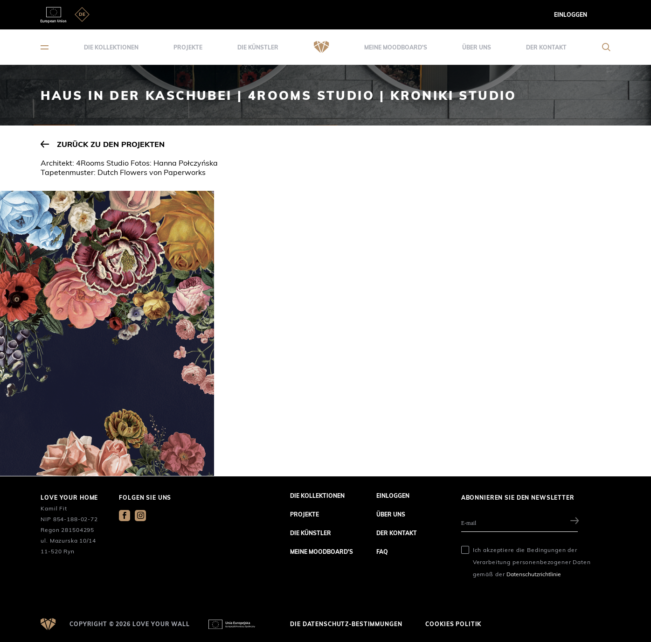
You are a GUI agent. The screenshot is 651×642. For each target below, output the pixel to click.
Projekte (187, 47)
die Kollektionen (111, 47)
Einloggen (570, 14)
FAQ (382, 551)
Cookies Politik (453, 624)
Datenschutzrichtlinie (533, 574)
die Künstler (257, 47)
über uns (476, 47)
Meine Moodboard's (395, 47)
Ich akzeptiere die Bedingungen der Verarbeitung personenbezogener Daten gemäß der (532, 562)
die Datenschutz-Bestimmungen (346, 624)
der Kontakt (546, 47)
